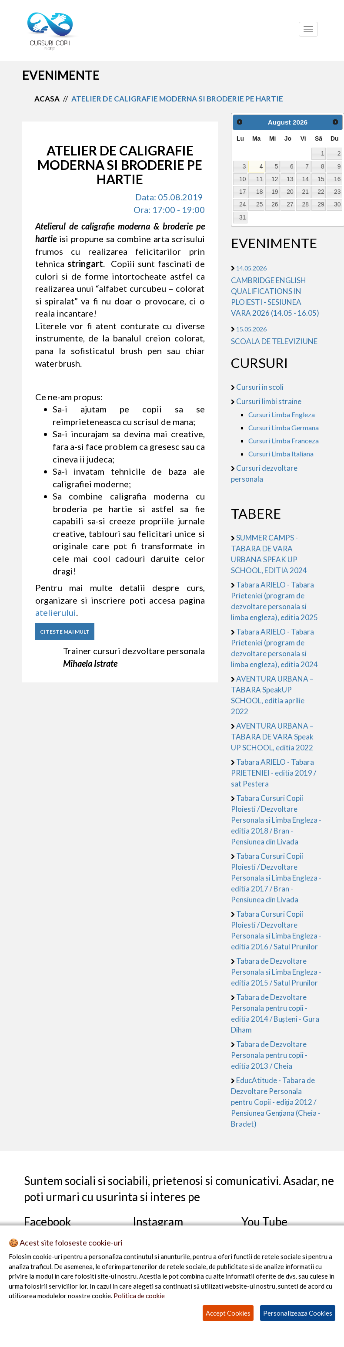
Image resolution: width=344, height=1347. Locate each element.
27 (290, 204)
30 (337, 204)
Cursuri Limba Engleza (281, 414)
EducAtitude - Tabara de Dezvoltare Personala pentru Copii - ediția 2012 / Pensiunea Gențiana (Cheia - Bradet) (276, 1102)
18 (259, 191)
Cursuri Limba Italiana (281, 453)
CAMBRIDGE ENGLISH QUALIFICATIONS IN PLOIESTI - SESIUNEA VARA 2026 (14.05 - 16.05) (275, 290)
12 (274, 179)
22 (320, 191)
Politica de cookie (139, 1296)
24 (242, 204)
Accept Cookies (228, 1313)
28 (305, 204)
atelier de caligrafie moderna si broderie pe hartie (177, 98)
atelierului (55, 612)
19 (274, 191)
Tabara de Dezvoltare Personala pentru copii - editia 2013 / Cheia (269, 1055)
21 (305, 191)
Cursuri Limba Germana (283, 427)
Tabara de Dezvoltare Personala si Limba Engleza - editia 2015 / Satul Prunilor (276, 971)
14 (305, 179)
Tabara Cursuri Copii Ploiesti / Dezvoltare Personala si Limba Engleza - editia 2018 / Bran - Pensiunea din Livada (276, 819)
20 (290, 191)
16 (337, 179)
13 (290, 179)
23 (337, 191)
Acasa (47, 98)
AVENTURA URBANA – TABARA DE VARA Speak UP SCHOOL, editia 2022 (272, 736)
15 (320, 179)
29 (320, 204)
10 (242, 179)
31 (242, 217)
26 (274, 204)
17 (242, 191)
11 (259, 179)
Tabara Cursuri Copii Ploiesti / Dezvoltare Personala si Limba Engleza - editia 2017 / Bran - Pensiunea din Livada (276, 877)
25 (259, 204)
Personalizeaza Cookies (297, 1313)
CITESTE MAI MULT (65, 631)
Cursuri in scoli (260, 387)
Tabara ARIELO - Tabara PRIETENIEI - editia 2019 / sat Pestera (273, 772)
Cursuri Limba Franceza (283, 440)
